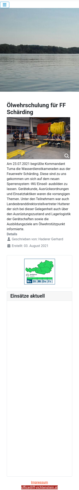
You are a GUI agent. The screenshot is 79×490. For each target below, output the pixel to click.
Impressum (39, 482)
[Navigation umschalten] (4, 5)
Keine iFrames (39, 388)
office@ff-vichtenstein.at (39, 487)
